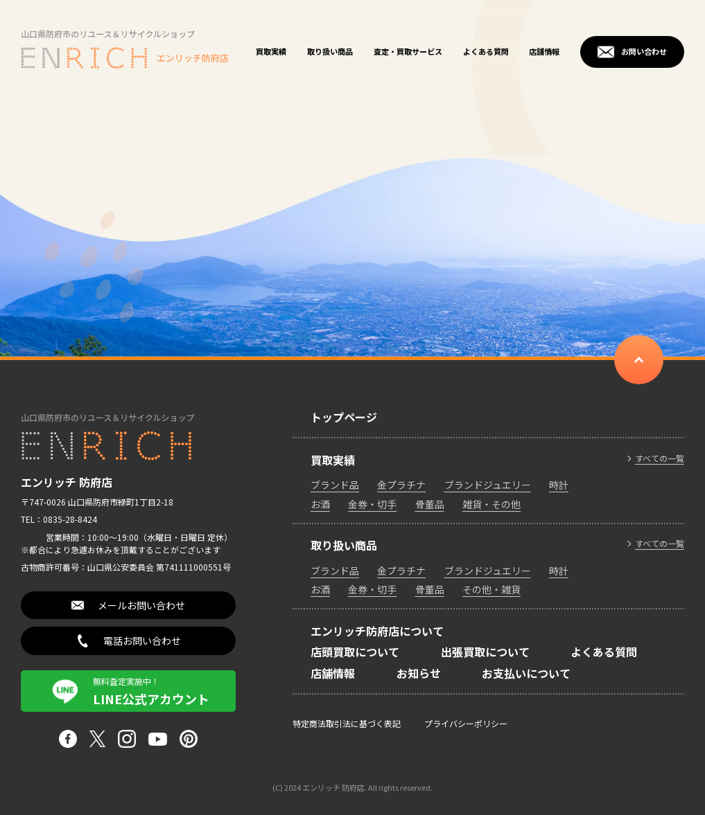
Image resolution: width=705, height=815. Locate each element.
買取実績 (271, 51)
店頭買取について (355, 651)
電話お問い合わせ (142, 640)
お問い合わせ (644, 51)
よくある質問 (486, 51)
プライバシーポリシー (465, 723)
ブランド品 (335, 485)
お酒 (320, 504)
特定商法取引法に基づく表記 (347, 723)
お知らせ (419, 673)
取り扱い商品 (330, 51)
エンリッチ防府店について (377, 630)
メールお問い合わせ (141, 605)
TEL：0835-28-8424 (59, 519)
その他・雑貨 (491, 589)
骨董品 (429, 504)
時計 (558, 485)
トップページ (344, 416)
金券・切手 (372, 504)
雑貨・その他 (491, 504)
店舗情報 (544, 51)
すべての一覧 (659, 458)
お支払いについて (526, 673)
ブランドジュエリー (487, 485)
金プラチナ (401, 485)
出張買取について (485, 651)
